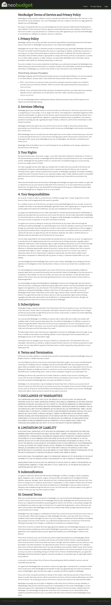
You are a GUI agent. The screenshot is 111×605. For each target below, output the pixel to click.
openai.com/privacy (27, 95)
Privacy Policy (92, 601)
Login (106, 6)
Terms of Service (104, 601)
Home (85, 6)
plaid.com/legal (25, 87)
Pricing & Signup (95, 6)
